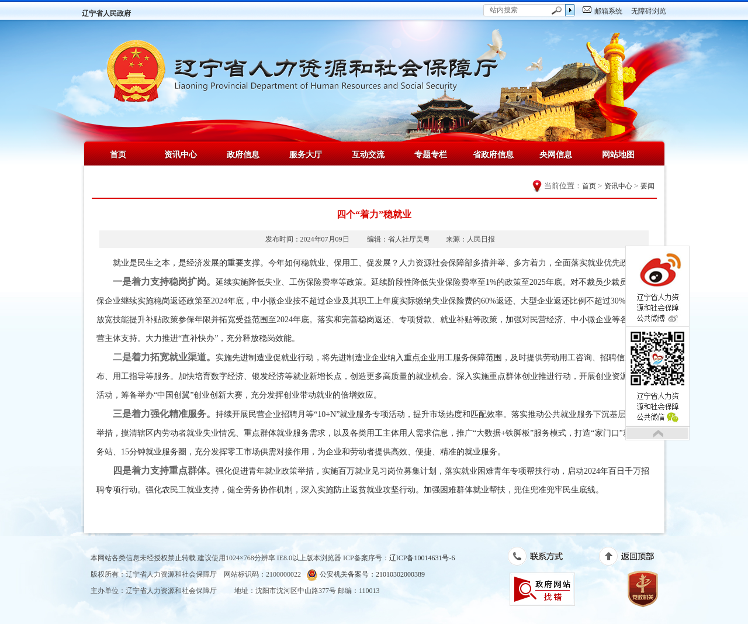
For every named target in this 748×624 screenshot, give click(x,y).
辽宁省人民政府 (106, 13)
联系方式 (541, 558)
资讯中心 (180, 154)
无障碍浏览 (648, 11)
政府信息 (243, 154)
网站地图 (618, 154)
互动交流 (368, 154)
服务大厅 (305, 154)
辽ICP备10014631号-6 (422, 558)
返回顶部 (632, 558)
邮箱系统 (608, 11)
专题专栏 (430, 154)
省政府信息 (493, 154)
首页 (118, 154)
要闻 (647, 186)
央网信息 (555, 154)
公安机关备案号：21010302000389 (365, 574)
